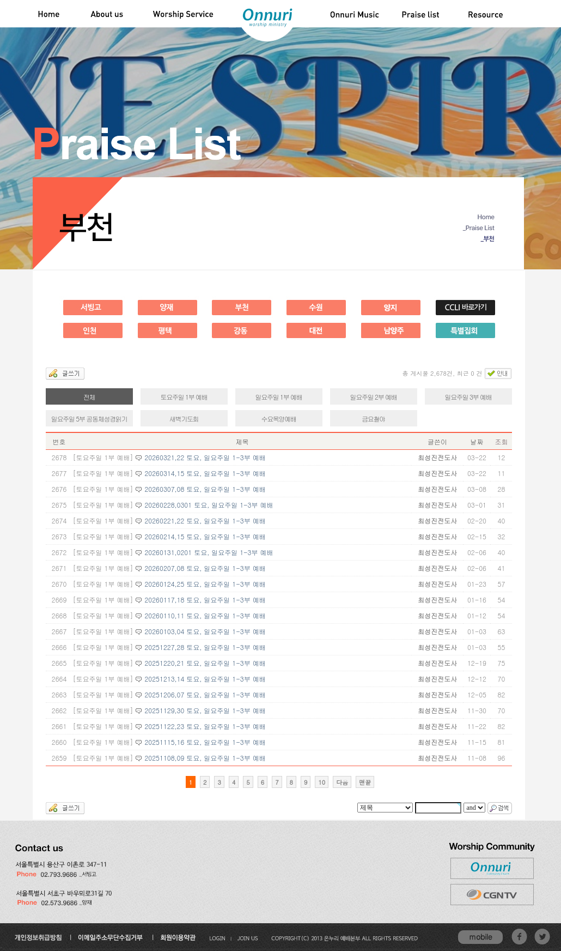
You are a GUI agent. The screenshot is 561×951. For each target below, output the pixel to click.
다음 (342, 782)
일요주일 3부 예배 (468, 396)
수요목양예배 (278, 418)
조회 (501, 441)
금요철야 (373, 418)
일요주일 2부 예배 (373, 396)
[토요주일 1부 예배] (103, 457)
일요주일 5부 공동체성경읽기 (89, 418)
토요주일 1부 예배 (184, 396)
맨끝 (365, 782)
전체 (89, 396)
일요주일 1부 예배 (278, 396)
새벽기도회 (184, 418)
